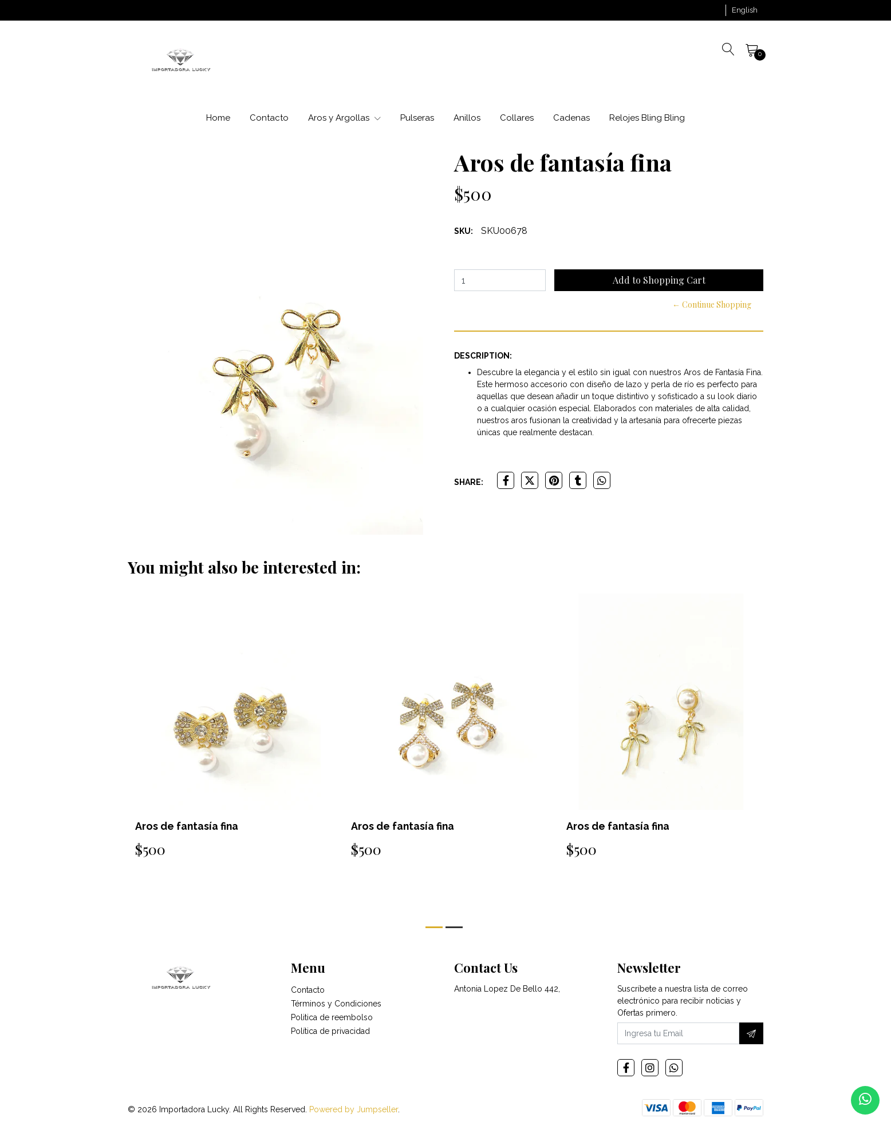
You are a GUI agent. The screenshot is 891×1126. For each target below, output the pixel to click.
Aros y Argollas (344, 118)
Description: (483, 355)
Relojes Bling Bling (647, 118)
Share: (468, 482)
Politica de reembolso (332, 1017)
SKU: (463, 231)
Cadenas (571, 118)
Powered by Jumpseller (353, 1109)
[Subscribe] (751, 1033)
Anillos (467, 118)
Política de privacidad (330, 1031)
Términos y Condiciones (336, 1003)
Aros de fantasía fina (187, 826)
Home (218, 118)
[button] (744, 10)
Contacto (269, 118)
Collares (517, 118)
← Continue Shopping (711, 304)
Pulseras (417, 118)
